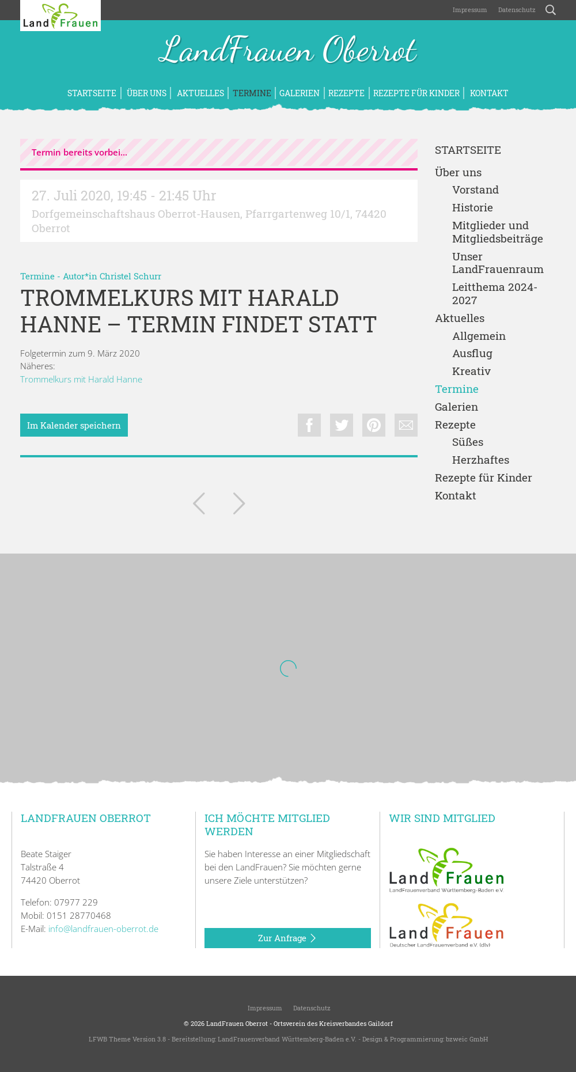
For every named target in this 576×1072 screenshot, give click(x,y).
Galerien (299, 93)
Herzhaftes (480, 460)
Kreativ (471, 371)
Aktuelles (199, 93)
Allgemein (479, 336)
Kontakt (488, 93)
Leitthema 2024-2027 (494, 294)
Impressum (469, 9)
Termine (252, 93)
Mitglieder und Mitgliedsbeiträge (497, 232)
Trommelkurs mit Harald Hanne (81, 379)
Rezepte (346, 93)
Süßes (467, 442)
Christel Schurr (130, 276)
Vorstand (475, 189)
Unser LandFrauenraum (498, 263)
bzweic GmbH (467, 1039)
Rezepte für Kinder (416, 93)
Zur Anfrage (287, 938)
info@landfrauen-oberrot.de (103, 928)
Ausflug (472, 353)
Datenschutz (516, 9)
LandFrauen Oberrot (288, 51)
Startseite (91, 93)
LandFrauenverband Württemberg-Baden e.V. (287, 1039)
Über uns (145, 93)
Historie (472, 207)
